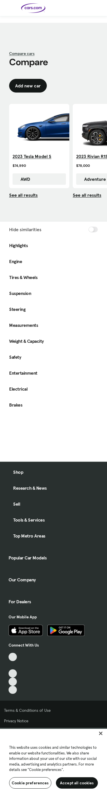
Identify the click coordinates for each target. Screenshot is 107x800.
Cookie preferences (30, 782)
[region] (53, 764)
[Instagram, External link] (13, 682)
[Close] (100, 733)
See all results (23, 195)
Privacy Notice (16, 720)
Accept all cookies (77, 782)
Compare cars (22, 53)
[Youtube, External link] (13, 673)
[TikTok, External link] (13, 657)
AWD (22, 179)
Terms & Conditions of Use (27, 710)
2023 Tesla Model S (32, 156)
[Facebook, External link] (13, 665)
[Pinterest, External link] (13, 690)
